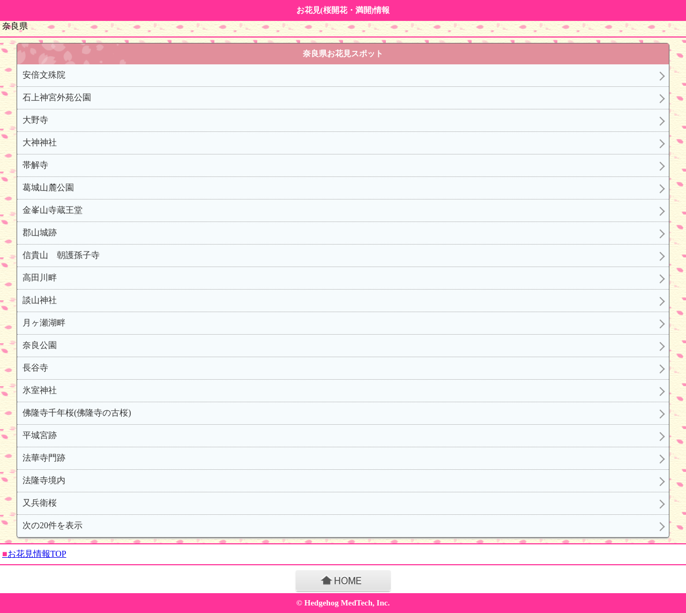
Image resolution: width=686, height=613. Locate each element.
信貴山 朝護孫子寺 (61, 255)
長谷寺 (35, 367)
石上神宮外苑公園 (57, 97)
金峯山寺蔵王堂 (53, 210)
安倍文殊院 (44, 74)
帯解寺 (35, 164)
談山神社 (40, 300)
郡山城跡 (40, 232)
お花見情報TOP (34, 553)
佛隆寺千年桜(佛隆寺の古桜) (77, 412)
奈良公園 (40, 345)
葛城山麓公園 (48, 187)
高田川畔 (40, 277)
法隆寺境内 (44, 480)
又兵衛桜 (40, 502)
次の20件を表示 (53, 525)
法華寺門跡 (44, 457)
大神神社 (40, 142)
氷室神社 (40, 390)
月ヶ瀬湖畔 (44, 322)
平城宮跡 (40, 435)
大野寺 (35, 119)
